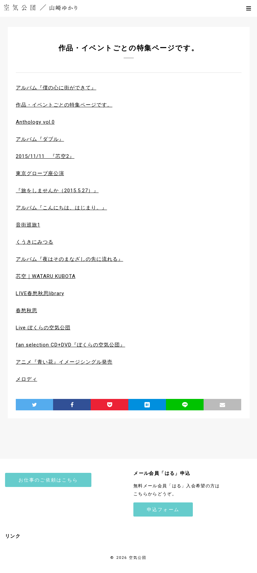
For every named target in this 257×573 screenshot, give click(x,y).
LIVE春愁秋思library (40, 293)
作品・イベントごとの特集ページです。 (64, 105)
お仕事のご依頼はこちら (48, 480)
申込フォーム (163, 509)
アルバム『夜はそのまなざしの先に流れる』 (69, 259)
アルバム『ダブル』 (40, 139)
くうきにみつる (34, 242)
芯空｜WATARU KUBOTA (46, 276)
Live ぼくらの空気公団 (43, 328)
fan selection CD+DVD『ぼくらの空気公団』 (70, 345)
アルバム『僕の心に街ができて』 (56, 88)
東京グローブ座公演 (40, 173)
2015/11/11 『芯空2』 (45, 156)
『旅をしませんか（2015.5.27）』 (57, 191)
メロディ (26, 379)
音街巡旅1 (28, 225)
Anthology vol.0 (35, 122)
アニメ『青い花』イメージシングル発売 (64, 362)
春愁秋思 (26, 311)
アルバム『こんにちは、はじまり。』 (61, 208)
